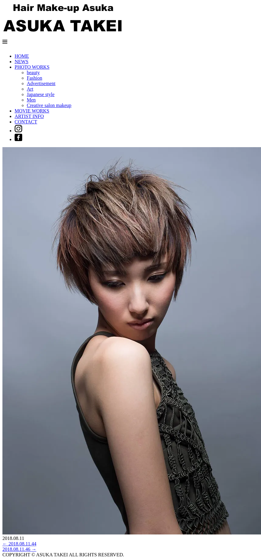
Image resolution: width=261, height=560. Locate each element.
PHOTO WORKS (32, 67)
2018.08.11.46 (19, 549)
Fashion (34, 78)
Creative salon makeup (49, 105)
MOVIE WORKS (32, 110)
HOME (22, 56)
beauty (33, 72)
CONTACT (26, 121)
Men (31, 99)
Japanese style (40, 94)
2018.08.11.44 (19, 543)
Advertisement (41, 83)
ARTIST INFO (29, 116)
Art (30, 89)
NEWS (21, 61)
